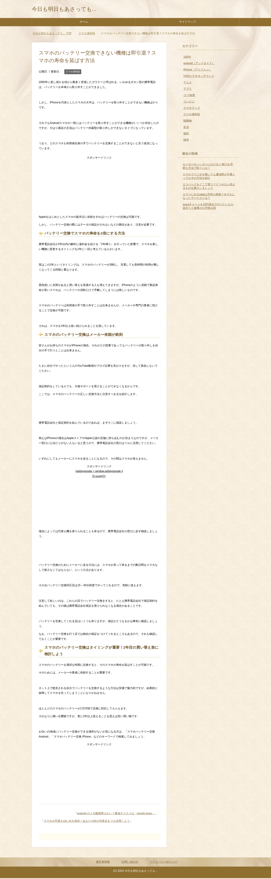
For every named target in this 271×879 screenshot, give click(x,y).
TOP (52, 34)
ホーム (84, 22)
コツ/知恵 (189, 96)
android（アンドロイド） (199, 64)
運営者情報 (103, 862)
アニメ (187, 83)
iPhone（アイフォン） (197, 70)
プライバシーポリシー (163, 862)
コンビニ (188, 102)
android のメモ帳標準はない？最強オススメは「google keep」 (116, 814)
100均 (187, 57)
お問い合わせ (130, 862)
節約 (186, 134)
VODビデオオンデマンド (198, 76)
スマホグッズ (191, 108)
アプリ (187, 89)
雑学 (186, 140)
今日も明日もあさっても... (69, 9)
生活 (186, 127)
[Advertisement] (99, 185)
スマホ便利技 (73, 72)
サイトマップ (187, 22)
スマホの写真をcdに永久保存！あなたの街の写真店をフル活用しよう (87, 821)
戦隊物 (187, 121)
